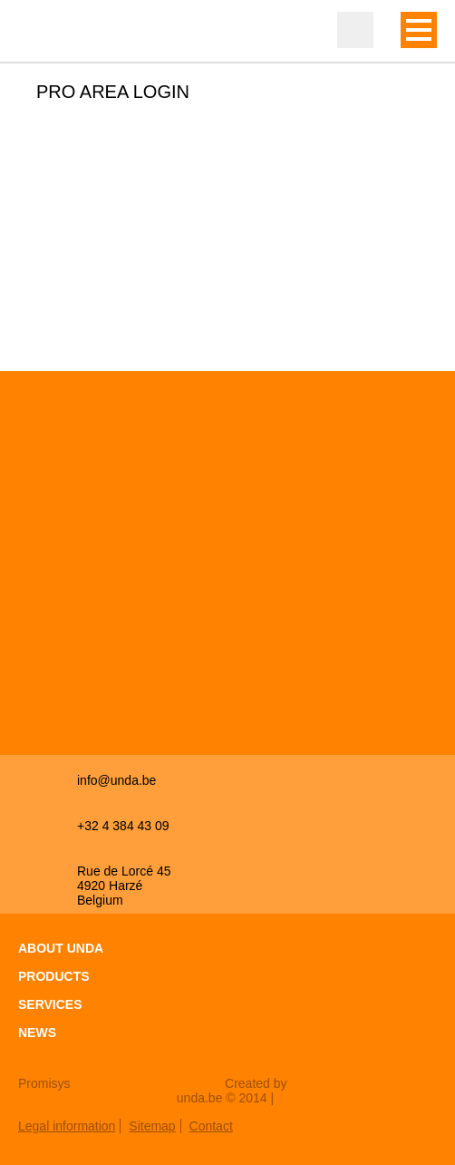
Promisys (44, 1083)
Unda (54, 32)
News (37, 1032)
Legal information (66, 1126)
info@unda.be (116, 780)
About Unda (60, 948)
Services (50, 1004)
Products (54, 976)
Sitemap (152, 1126)
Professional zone (355, 30)
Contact (211, 1126)
